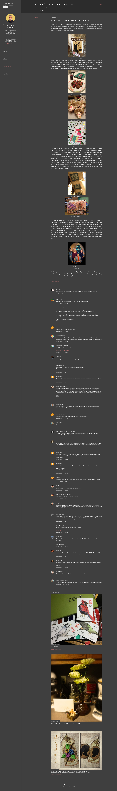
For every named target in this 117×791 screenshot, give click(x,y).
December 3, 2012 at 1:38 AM (62, 490)
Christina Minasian (60, 580)
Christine (58, 299)
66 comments (58, 774)
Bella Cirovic (59, 571)
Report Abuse (7, 66)
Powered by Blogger (69, 784)
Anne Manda (59, 414)
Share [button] (36, 17)
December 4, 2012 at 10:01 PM (62, 567)
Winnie (57, 452)
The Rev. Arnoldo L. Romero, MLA (10, 26)
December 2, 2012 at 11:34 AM (62, 400)
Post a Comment (55, 587)
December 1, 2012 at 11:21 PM (62, 303)
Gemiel (57, 560)
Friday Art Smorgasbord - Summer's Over (70, 772)
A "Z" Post (55, 647)
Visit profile (11, 43)
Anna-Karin (58, 514)
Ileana (57, 550)
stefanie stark (59, 335)
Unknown (58, 376)
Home (42, 10)
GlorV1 (57, 289)
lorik (57, 477)
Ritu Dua (58, 486)
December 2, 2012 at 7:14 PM (62, 459)
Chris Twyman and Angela (62, 494)
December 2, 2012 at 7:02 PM (62, 448)
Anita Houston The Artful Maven (64, 431)
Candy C (58, 503)
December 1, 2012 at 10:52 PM (62, 295)
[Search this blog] (9, 5)
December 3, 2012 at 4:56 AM (62, 498)
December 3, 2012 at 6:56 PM (62, 556)
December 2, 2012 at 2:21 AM (62, 331)
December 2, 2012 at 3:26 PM (62, 427)
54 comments (58, 649)
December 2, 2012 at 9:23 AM (62, 372)
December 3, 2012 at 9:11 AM (62, 532)
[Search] (101, 4)
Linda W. (58, 422)
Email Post (57, 281)
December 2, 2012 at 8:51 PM (62, 481)
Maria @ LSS (59, 525)
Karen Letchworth (60, 386)
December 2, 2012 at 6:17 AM (62, 352)
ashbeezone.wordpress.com (62, 350)
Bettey (57, 536)
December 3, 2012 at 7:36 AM (62, 521)
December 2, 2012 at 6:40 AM (62, 361)
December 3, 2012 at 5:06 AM (62, 510)
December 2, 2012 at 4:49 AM (62, 341)
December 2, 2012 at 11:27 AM (62, 382)
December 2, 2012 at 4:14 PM (62, 436)
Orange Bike (59, 530)
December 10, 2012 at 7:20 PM (62, 584)
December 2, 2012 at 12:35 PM (62, 409)
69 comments (58, 726)
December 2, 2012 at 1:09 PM (62, 418)
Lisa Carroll (58, 441)
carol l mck (58, 404)
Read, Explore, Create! (56, 4)
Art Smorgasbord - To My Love (65, 723)
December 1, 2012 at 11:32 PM (62, 322)
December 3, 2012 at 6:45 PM (62, 546)
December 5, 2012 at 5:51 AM (62, 575)
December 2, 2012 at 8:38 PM (62, 473)
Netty (57, 356)
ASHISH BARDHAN (61, 345)
